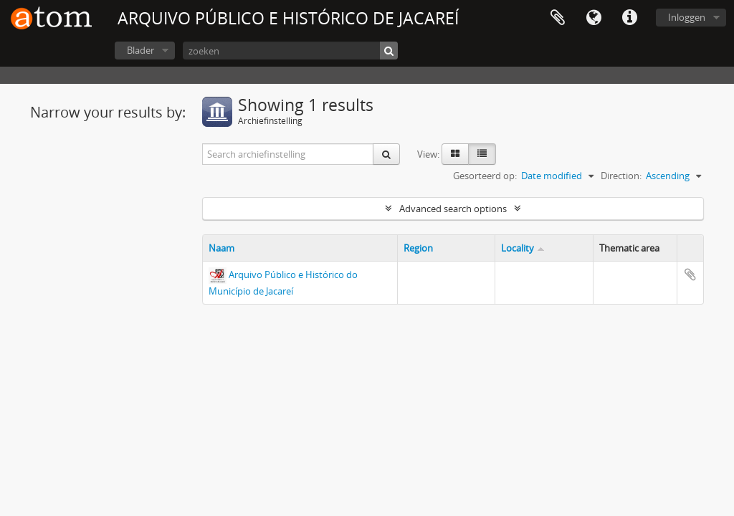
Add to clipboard (690, 274)
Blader (140, 50)
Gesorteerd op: (485, 175)
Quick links (629, 18)
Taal (593, 18)
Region (418, 248)
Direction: (621, 175)
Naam (221, 248)
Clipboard (558, 18)
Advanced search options (453, 208)
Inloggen (686, 17)
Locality (517, 248)
